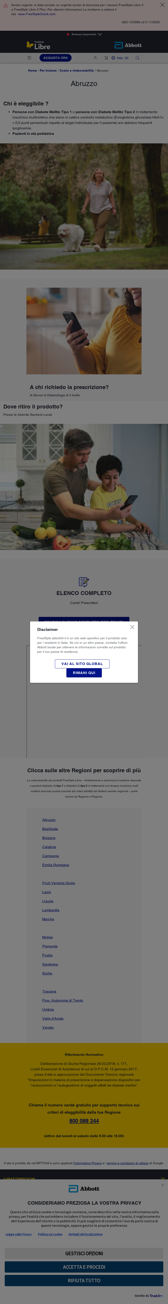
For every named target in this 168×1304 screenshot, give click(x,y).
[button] (84, 672)
